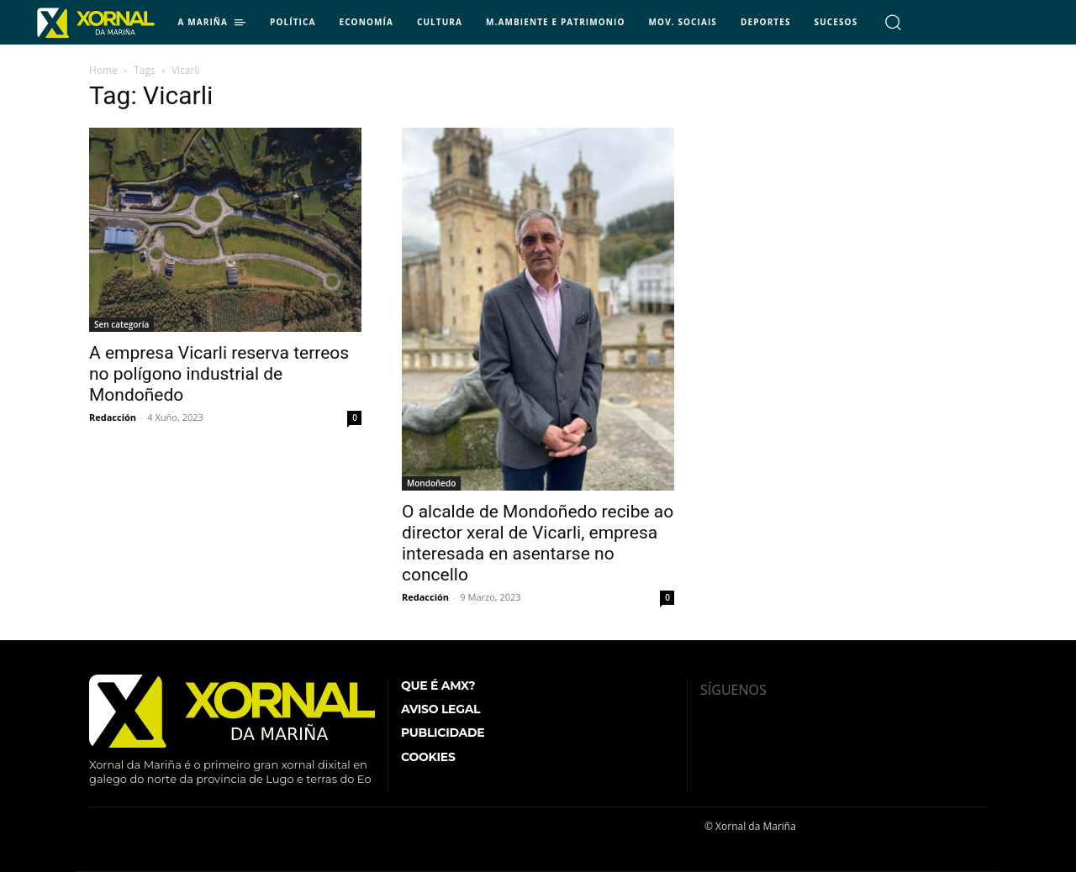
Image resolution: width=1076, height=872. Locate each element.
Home (103, 70)
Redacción (112, 417)
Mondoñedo (431, 483)
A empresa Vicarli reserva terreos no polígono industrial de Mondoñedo (219, 374)
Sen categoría (121, 324)
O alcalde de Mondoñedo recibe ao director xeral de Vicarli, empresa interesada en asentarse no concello (537, 543)
